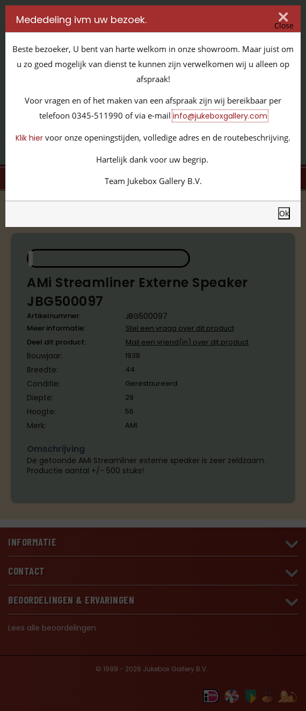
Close (284, 25)
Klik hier (29, 138)
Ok (284, 213)
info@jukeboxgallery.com (220, 116)
